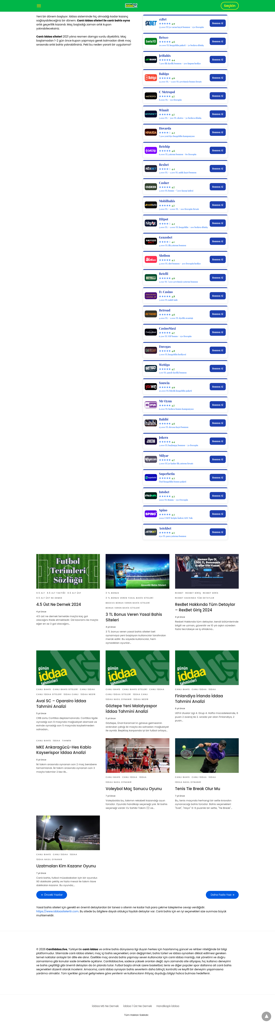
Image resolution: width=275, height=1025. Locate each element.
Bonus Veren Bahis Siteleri (123, 607)
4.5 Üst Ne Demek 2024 (58, 604)
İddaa (212, 689)
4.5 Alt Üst (74, 593)
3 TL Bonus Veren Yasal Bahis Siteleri (129, 597)
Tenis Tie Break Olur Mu (197, 788)
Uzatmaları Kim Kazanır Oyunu (65, 865)
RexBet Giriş (193, 593)
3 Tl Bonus (112, 593)
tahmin (66, 740)
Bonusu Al (217, 23)
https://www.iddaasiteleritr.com (57, 911)
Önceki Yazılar (53, 894)
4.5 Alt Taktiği (56, 593)
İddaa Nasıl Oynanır (119, 699)
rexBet (179, 593)
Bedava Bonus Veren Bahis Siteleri (128, 602)
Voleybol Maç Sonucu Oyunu (133, 788)
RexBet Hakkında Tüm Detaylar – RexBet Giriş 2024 (206, 607)
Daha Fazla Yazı (221, 894)
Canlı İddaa (87, 689)
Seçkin (229, 5)
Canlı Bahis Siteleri (65, 689)
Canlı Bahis (43, 689)
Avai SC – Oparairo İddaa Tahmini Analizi (60, 703)
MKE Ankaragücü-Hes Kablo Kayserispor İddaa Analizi (63, 749)
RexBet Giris (210, 593)
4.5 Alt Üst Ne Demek (49, 597)
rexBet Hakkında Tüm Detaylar (194, 597)
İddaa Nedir (88, 694)
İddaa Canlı (71, 694)
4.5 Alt (40, 593)
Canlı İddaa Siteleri (49, 694)
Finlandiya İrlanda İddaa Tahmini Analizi (198, 698)
